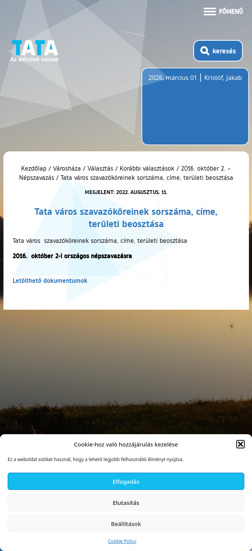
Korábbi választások (147, 168)
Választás (100, 168)
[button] (240, 444)
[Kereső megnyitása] (218, 50)
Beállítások (126, 524)
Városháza (67, 168)
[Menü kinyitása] (223, 11)
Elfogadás (126, 481)
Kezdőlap (34, 168)
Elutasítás (126, 502)
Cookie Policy (122, 541)
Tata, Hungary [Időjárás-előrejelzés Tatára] (191, 111)
